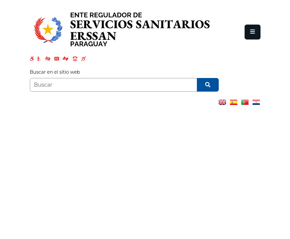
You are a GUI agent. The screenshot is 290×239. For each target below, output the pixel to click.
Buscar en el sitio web (55, 72)
